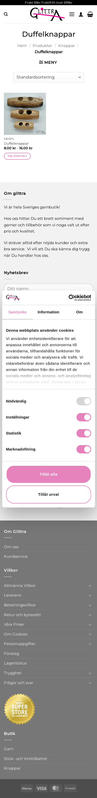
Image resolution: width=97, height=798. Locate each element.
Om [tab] (79, 312)
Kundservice (16, 556)
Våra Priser (14, 624)
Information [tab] (48, 312)
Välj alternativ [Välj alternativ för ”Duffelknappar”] (17, 156)
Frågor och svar (18, 682)
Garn (8, 748)
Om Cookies (15, 634)
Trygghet (12, 672)
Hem (22, 45)
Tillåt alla (48, 474)
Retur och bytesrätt (22, 614)
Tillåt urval (48, 494)
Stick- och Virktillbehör (25, 758)
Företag (11, 653)
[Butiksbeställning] (48, 77)
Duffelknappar (16, 143)
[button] (72, 14)
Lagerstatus (15, 663)
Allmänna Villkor (20, 585)
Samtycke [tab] (17, 312)
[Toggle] (90, 585)
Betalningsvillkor (20, 604)
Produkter (42, 45)
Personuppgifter (19, 643)
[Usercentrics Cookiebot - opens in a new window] (69, 298)
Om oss (11, 546)
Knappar (66, 45)
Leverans (12, 595)
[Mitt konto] (81, 14)
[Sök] (6, 14)
